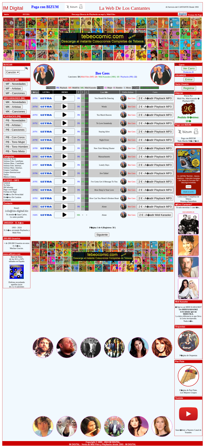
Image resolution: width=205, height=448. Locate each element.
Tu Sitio (6, 185)
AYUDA (26, 14)
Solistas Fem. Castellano (13, 161)
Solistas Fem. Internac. (12, 165)
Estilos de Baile (9, 159)
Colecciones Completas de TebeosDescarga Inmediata (188, 198)
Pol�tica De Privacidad (13, 194)
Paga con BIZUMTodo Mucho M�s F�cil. (188, 138)
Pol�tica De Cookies (12, 197)
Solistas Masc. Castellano (13, 163)
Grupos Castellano (10, 170)
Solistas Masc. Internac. (13, 168)
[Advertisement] (102, 308)
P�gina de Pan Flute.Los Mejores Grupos (188, 389)
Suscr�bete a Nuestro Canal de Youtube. (188, 429)
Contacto (7, 200)
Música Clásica (9, 177)
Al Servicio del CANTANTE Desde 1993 (182, 7)
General (6, 183)
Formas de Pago (10, 192)
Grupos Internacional (11, 172)
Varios (6, 174)
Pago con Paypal (10, 189)
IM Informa (8, 187)
